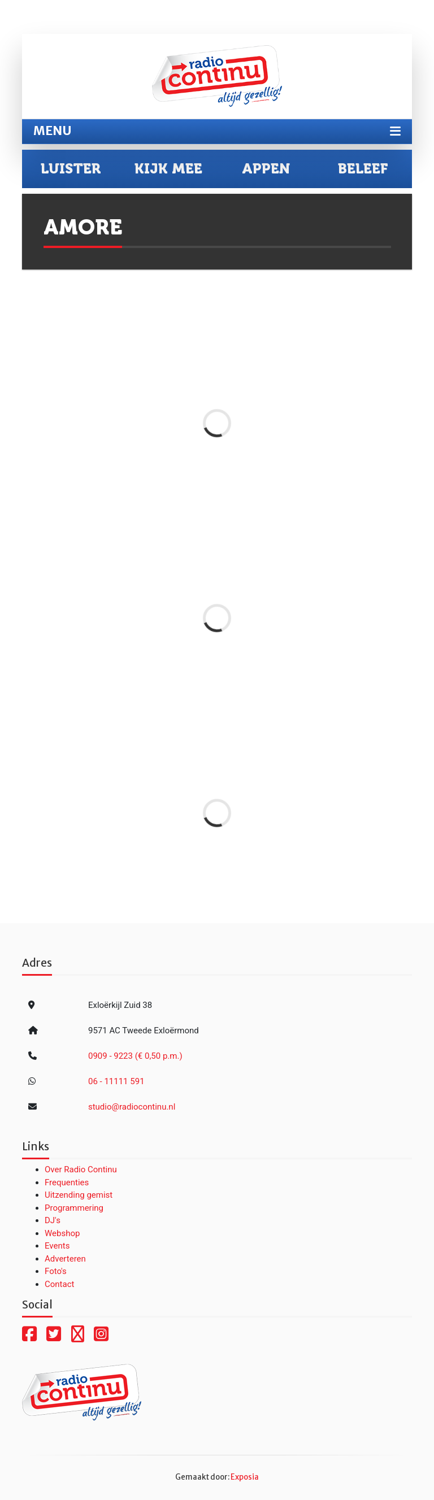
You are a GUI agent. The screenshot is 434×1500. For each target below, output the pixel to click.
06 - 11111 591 (116, 1081)
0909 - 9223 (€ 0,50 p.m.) (135, 1056)
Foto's (56, 1271)
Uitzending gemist (78, 1195)
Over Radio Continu (81, 1169)
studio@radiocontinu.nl (131, 1107)
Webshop (62, 1233)
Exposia (245, 1477)
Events (57, 1246)
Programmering (74, 1208)
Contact (59, 1284)
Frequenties (67, 1182)
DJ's (52, 1220)
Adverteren (65, 1259)
